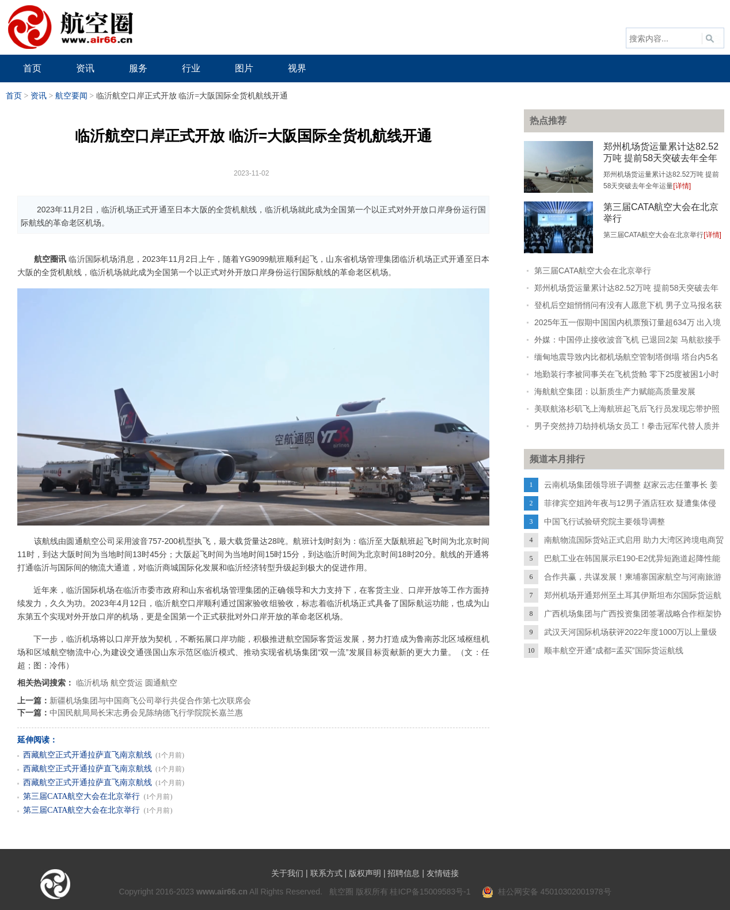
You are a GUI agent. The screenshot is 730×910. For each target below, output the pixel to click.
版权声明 (365, 873)
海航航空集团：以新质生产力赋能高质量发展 (614, 391)
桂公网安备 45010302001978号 (546, 891)
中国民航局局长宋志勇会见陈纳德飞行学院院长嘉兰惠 (146, 712)
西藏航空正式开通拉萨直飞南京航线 (87, 755)
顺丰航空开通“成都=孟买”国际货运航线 (613, 650)
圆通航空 (161, 682)
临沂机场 (92, 682)
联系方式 (326, 873)
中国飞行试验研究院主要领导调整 (604, 521)
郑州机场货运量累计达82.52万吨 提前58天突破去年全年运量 (660, 158)
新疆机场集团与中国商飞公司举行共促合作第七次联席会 (150, 700)
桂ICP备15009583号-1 (430, 891)
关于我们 (287, 873)
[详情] (682, 186)
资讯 (39, 96)
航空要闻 (71, 96)
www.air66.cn (222, 891)
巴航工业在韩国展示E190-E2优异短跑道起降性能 (632, 558)
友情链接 (443, 873)
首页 (14, 96)
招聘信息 (403, 873)
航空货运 (127, 682)
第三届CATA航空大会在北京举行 (81, 796)
